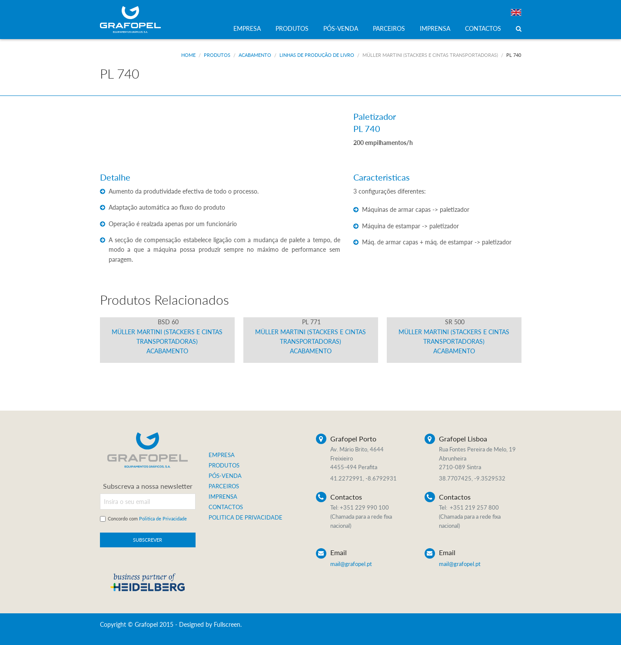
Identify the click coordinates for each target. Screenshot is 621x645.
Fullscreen (227, 624)
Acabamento (255, 55)
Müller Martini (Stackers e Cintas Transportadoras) (430, 55)
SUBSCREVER (147, 540)
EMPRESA (247, 28)
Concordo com (147, 518)
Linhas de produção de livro (316, 55)
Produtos (217, 55)
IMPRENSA (435, 28)
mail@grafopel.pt (351, 563)
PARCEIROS (389, 28)
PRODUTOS (292, 28)
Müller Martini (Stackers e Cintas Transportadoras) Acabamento (167, 336)
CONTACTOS (483, 28)
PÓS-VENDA (340, 28)
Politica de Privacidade (163, 518)
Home (188, 55)
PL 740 (513, 55)
